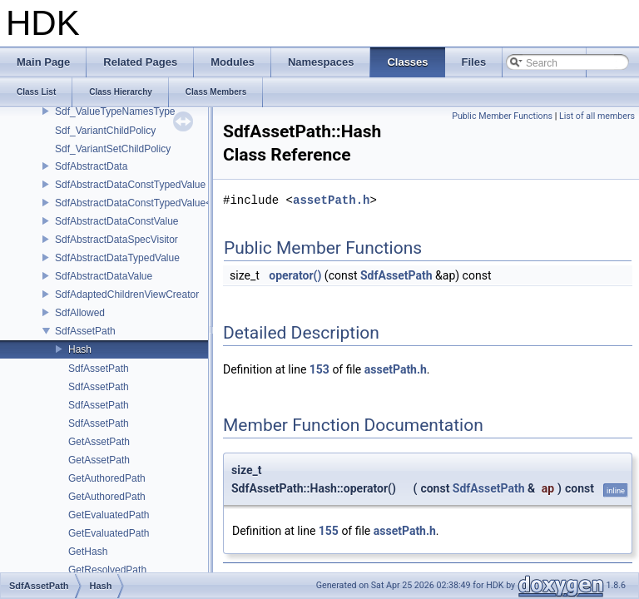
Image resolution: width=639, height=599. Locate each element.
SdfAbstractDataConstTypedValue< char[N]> (153, 203)
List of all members (597, 116)
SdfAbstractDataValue (103, 276)
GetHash (87, 551)
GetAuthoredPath (107, 478)
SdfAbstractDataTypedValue (117, 258)
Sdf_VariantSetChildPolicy (113, 149)
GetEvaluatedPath (108, 515)
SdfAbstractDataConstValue (117, 221)
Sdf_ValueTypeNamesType (115, 111)
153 (319, 369)
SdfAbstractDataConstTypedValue (130, 185)
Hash (80, 349)
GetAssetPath (99, 442)
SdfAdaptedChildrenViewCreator (127, 294)
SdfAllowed (80, 313)
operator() (295, 275)
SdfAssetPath (85, 331)
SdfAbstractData (91, 166)
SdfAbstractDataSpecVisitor (116, 239)
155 (329, 530)
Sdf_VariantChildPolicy (105, 130)
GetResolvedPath (107, 570)
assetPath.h (331, 200)
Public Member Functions (502, 116)
